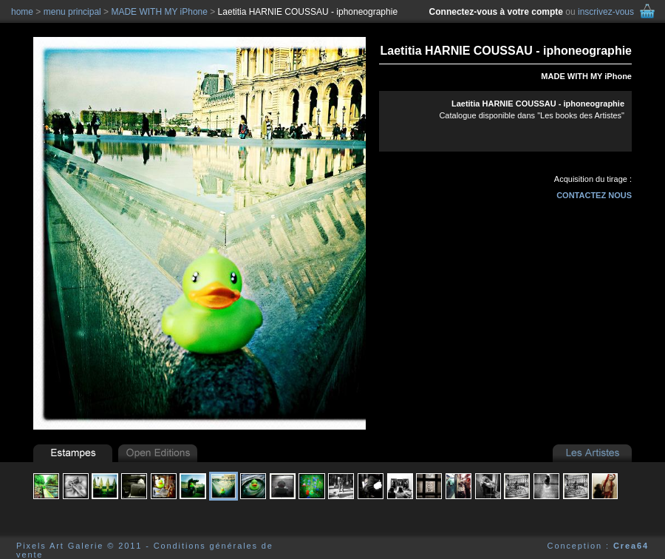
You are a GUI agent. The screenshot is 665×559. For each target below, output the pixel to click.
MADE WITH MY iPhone (586, 76)
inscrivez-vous (606, 12)
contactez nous (594, 195)
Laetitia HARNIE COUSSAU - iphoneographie (308, 12)
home (22, 12)
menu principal (72, 12)
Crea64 (631, 545)
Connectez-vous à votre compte (496, 12)
